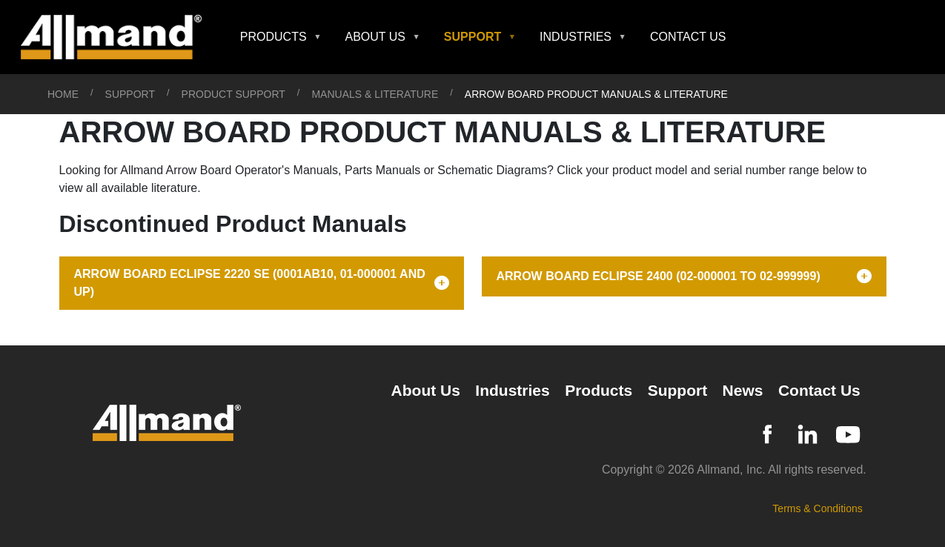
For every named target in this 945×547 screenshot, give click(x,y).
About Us (425, 390)
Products (598, 390)
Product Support (233, 94)
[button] (281, 37)
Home (63, 94)
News (743, 390)
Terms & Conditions (817, 508)
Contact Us (688, 36)
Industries (512, 390)
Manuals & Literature (374, 94)
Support (130, 94)
